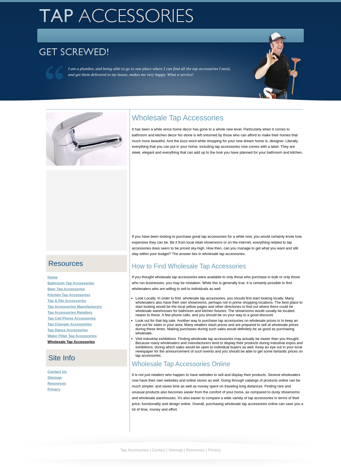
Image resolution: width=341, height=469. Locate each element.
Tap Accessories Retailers (69, 312)
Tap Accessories (134, 450)
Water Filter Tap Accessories (72, 336)
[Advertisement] (175, 195)
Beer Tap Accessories (66, 289)
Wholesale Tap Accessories (71, 342)
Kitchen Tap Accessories (68, 295)
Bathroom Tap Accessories (70, 283)
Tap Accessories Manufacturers (74, 306)
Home (52, 277)
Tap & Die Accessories (66, 301)
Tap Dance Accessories (67, 330)
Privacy (53, 389)
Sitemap (54, 377)
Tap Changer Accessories (69, 324)
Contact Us (57, 372)
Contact (158, 450)
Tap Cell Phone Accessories (71, 318)
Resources (56, 383)
